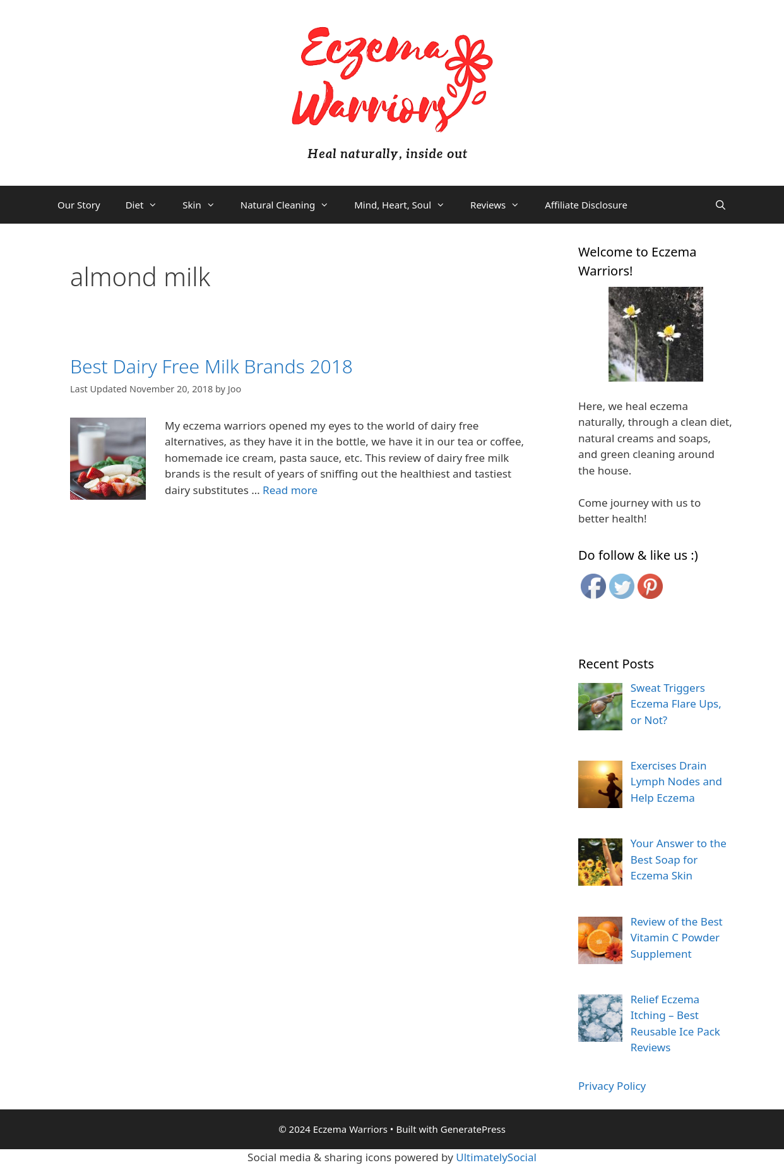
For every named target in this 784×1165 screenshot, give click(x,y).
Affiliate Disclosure (586, 204)
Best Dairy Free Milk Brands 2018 (211, 366)
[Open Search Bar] (720, 205)
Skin (204, 205)
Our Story (78, 204)
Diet (148, 205)
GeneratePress (473, 1129)
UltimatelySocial (496, 1157)
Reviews (501, 205)
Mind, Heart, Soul (406, 205)
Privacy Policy (612, 1085)
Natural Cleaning (291, 205)
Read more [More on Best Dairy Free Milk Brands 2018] (290, 490)
